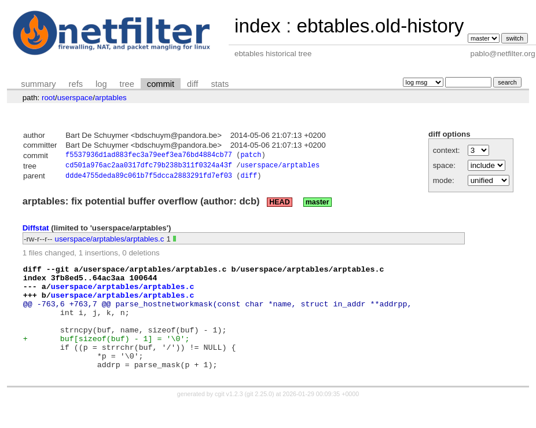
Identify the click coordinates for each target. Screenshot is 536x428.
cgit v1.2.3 (229, 417)
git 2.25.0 (259, 417)
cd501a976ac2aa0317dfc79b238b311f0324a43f (148, 167)
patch (250, 156)
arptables (111, 97)
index (257, 25)
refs (76, 84)
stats (220, 84)
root (48, 97)
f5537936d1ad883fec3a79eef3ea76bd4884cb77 (148, 156)
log (101, 84)
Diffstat (36, 230)
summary (38, 84)
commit (160, 84)
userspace (75, 97)
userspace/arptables (280, 167)
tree (127, 84)
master (317, 205)
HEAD (279, 205)
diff (192, 84)
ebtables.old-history (380, 25)
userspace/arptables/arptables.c (109, 241)
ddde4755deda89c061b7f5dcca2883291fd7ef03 (148, 179)
